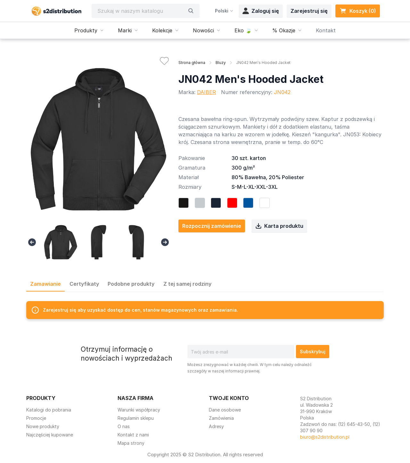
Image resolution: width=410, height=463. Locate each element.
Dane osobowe (225, 409)
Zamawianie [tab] (45, 284)
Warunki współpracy (139, 409)
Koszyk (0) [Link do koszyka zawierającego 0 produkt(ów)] (357, 11)
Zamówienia (221, 418)
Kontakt (326, 30)
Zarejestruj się (309, 11)
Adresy (216, 426)
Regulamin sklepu (136, 418)
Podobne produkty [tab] (131, 284)
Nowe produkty (42, 426)
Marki (128, 30)
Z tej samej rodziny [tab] (187, 284)
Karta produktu (279, 226)
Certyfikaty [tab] (84, 284)
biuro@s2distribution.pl (324, 437)
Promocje (36, 418)
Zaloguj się (260, 11)
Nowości (207, 30)
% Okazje (287, 30)
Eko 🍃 (246, 30)
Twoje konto (229, 398)
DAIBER (206, 92)
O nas (124, 426)
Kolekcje (166, 30)
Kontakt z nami (133, 434)
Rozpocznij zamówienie (211, 226)
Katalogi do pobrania (48, 409)
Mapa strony (131, 443)
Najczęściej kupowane (49, 434)
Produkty (89, 30)
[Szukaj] (141, 11)
